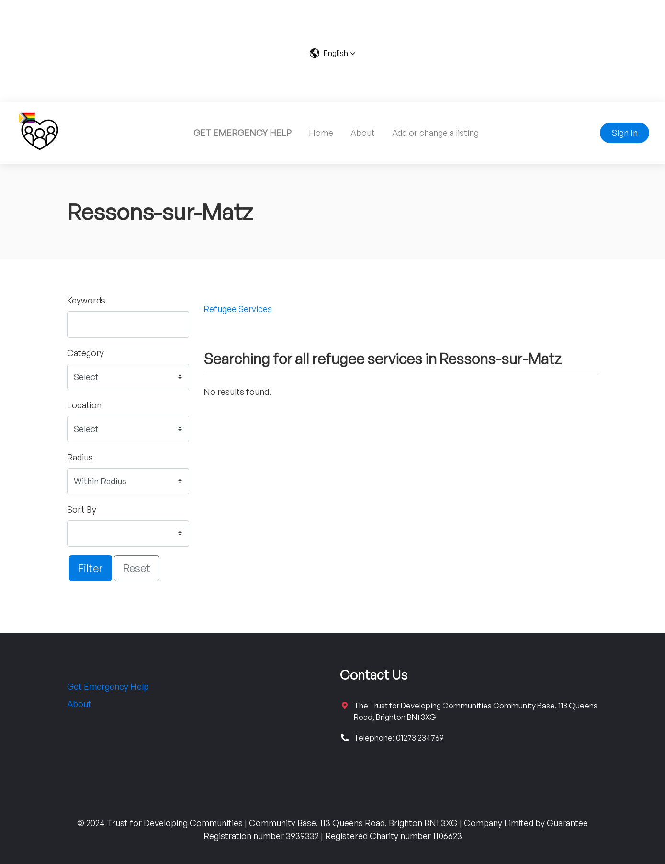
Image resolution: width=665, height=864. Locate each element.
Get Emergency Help (108, 686)
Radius (80, 457)
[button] (332, 53)
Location (84, 405)
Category (85, 353)
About (362, 132)
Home (321, 132)
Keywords (86, 300)
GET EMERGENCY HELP (242, 132)
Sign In (625, 132)
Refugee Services (237, 308)
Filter (90, 567)
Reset (136, 567)
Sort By (81, 509)
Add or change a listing (435, 132)
